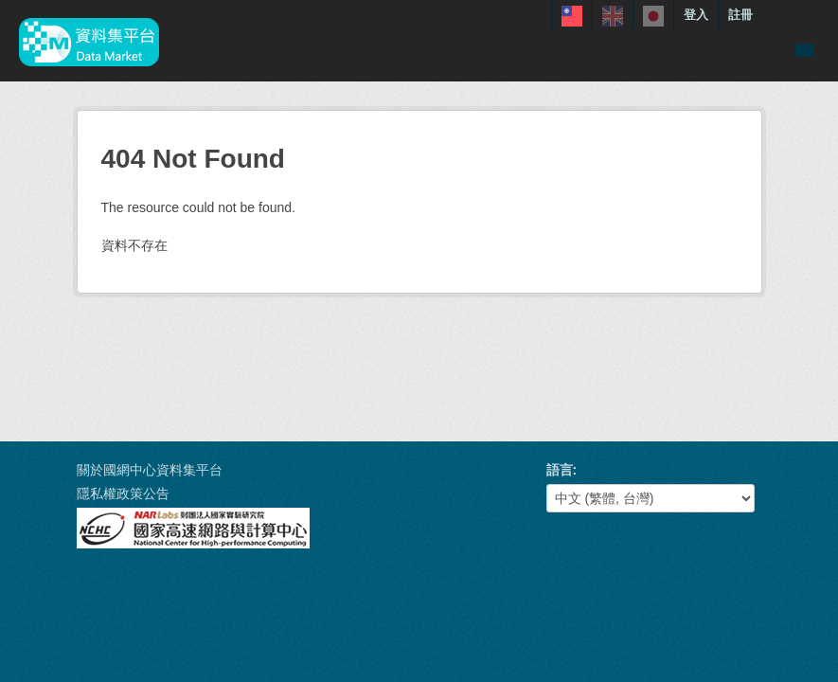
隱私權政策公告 (123, 493)
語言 (559, 469)
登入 (696, 15)
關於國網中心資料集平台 (150, 469)
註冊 (740, 15)
